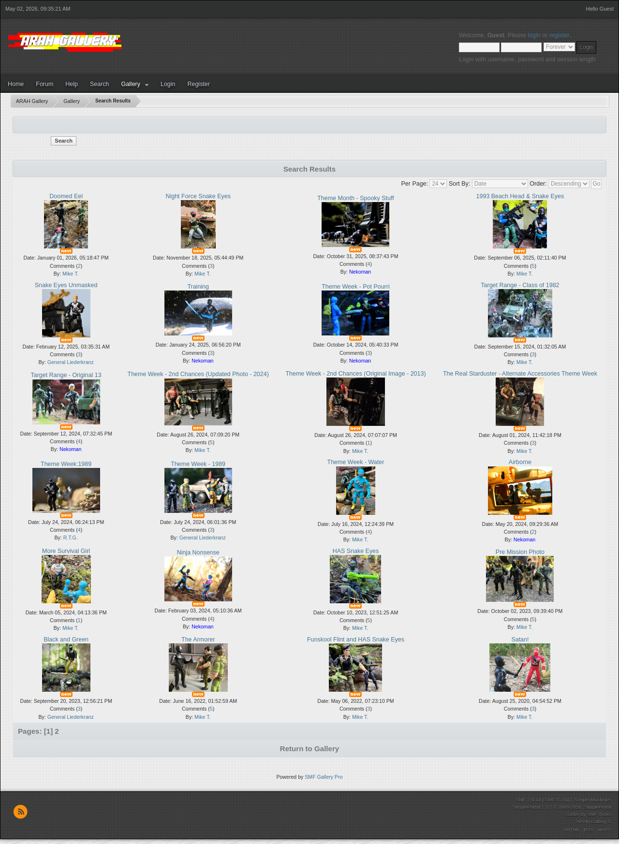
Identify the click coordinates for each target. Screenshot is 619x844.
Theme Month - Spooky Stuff (355, 198)
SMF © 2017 (558, 799)
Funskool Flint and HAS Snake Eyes (355, 639)
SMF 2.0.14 (528, 799)
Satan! (520, 639)
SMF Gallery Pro (323, 777)
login (534, 35)
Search (99, 84)
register (559, 35)
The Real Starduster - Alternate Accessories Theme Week (520, 373)
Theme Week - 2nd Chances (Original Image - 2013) (355, 373)
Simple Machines (593, 799)
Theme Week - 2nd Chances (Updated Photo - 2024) (198, 374)
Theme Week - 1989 (198, 464)
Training (198, 286)
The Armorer (198, 639)
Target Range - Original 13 (65, 375)
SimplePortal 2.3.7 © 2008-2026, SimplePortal (562, 807)
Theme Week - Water (355, 462)
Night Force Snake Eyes (197, 196)
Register (198, 84)
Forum (44, 84)
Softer (572, 814)
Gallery (130, 84)
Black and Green (66, 639)
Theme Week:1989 (66, 464)
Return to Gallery (309, 748)
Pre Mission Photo (520, 552)
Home (16, 84)
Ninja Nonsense (198, 552)
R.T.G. (70, 537)
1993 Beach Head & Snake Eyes (520, 196)
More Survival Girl (66, 551)
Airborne (520, 462)
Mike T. (70, 273)
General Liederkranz (70, 362)
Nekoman (360, 272)
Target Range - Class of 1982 (520, 285)
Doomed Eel (66, 196)
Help (71, 84)
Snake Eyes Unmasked (66, 285)
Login (168, 84)
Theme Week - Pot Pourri (355, 286)
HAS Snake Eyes (356, 551)
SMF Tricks (599, 814)
